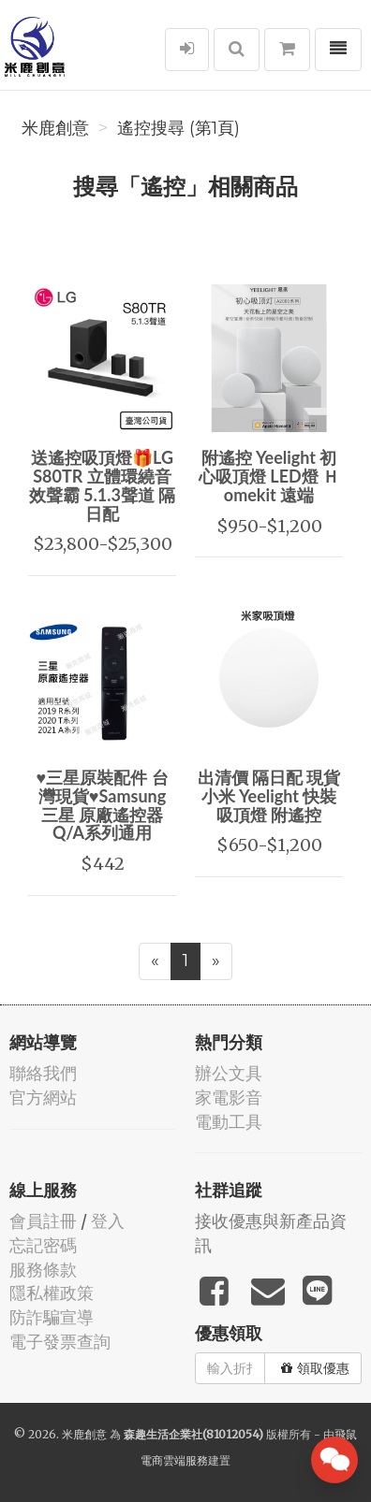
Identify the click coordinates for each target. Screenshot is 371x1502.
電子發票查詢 (60, 1341)
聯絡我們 (43, 1073)
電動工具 (228, 1122)
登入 (108, 1221)
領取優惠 (315, 1368)
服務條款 (43, 1269)
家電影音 (228, 1097)
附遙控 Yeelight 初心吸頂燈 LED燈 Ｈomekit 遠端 (269, 476)
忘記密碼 (43, 1245)
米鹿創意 (55, 128)
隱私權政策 (51, 1293)
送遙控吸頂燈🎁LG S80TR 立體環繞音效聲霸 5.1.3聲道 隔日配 (102, 485)
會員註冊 (43, 1221)
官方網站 (43, 1097)
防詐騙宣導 (51, 1317)
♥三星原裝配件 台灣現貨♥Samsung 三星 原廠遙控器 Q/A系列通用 (102, 805)
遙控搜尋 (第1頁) (178, 128)
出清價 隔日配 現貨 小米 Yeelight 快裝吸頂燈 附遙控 (269, 796)
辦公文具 (228, 1073)
